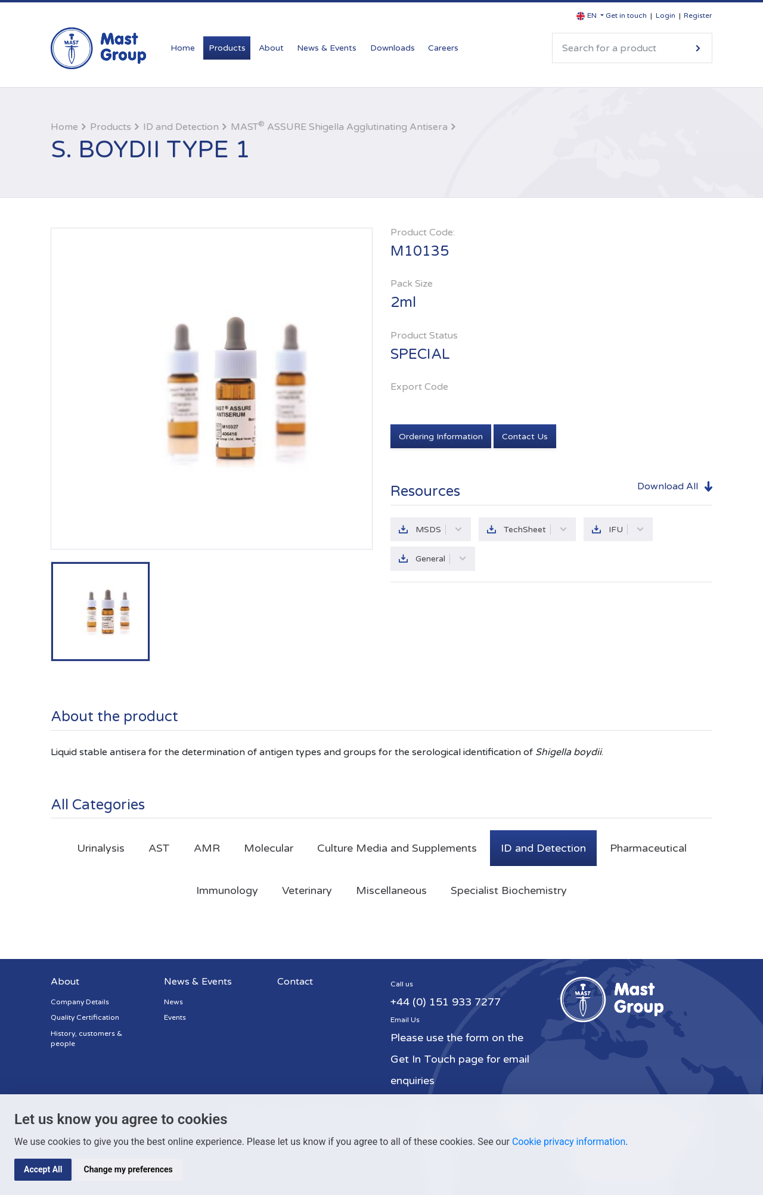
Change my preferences (127, 1169)
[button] (590, 15)
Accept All (43, 1169)
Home (182, 48)
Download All (667, 486)
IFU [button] (626, 529)
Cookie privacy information (568, 1141)
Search (698, 48)
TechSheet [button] (535, 529)
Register (698, 15)
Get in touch (626, 15)
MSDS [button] (439, 529)
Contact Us (525, 437)
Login (665, 15)
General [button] (441, 559)
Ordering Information (441, 437)
